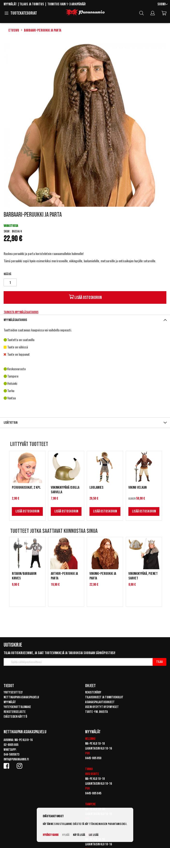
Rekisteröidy (93, 692)
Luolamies (96, 487)
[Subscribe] (159, 662)
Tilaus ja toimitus (31, 4)
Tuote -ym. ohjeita (96, 712)
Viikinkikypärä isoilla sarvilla (65, 489)
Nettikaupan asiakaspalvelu (21, 697)
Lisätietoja (11, 422)
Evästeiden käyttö (15, 717)
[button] (162, 4)
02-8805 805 (11, 745)
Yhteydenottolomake (17, 707)
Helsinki (90, 739)
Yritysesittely (13, 692)
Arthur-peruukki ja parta (64, 576)
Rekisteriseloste (15, 712)
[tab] (85, 320)
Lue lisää (93, 835)
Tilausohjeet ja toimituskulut (104, 697)
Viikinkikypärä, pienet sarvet (143, 576)
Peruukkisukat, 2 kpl (26, 487)
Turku (89, 769)
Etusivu (13, 30)
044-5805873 (11, 754)
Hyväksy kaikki (51, 835)
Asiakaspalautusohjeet (100, 702)
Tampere (90, 804)
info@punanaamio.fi (16, 759)
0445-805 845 (93, 793)
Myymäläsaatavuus (15, 320)
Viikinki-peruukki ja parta (102, 576)
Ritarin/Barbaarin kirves (24, 576)
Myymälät (10, 4)
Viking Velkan (137, 487)
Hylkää (65, 835)
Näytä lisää (79, 835)
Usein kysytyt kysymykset (102, 707)
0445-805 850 (93, 758)
